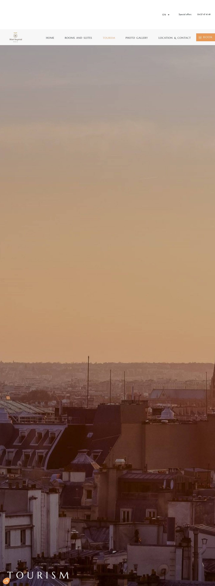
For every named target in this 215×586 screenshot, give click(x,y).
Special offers (185, 14)
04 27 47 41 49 (204, 14)
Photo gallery (137, 37)
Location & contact (175, 37)
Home (50, 37)
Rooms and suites (78, 37)
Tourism (109, 37)
